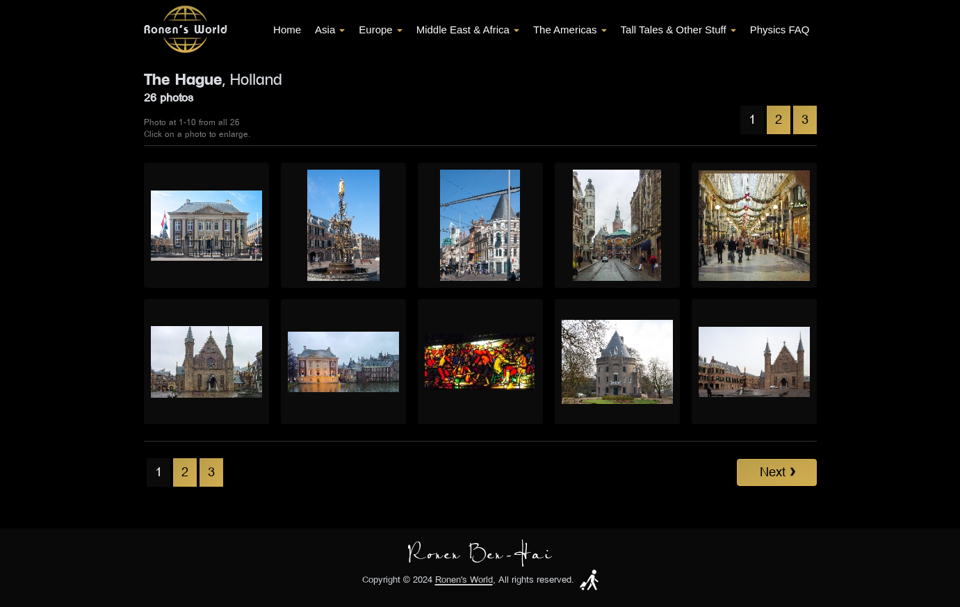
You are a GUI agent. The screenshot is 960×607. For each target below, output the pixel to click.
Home (287, 29)
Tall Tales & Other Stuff (678, 29)
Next (777, 472)
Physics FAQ (780, 29)
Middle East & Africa (467, 29)
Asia (330, 29)
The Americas (570, 29)
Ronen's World (464, 580)
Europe (380, 29)
